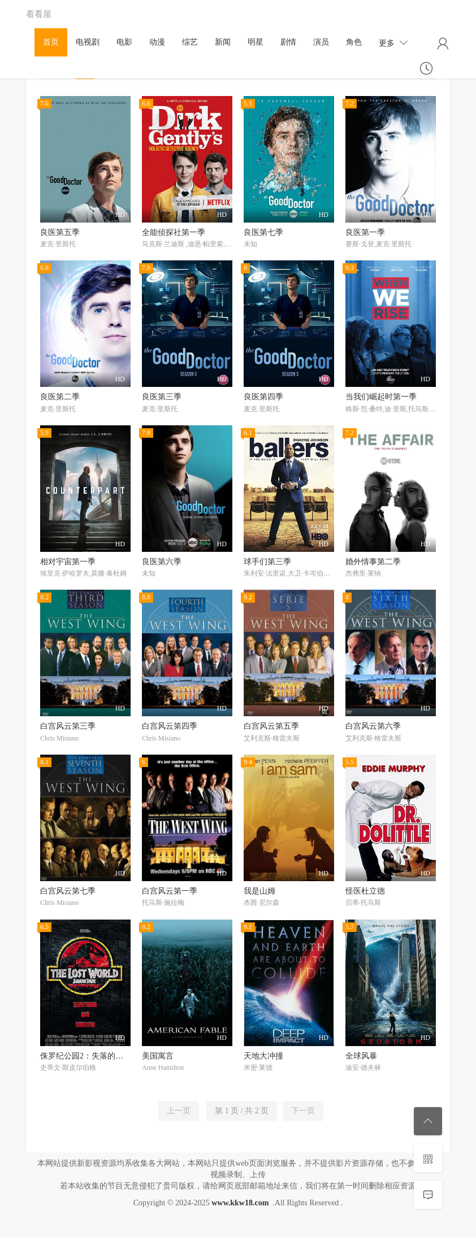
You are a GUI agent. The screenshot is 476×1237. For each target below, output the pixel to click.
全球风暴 (361, 1056)
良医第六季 (161, 561)
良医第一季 (365, 232)
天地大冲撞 (263, 1056)
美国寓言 (158, 1056)
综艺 (190, 42)
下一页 (303, 1111)
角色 (354, 42)
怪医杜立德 (365, 891)
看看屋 (38, 14)
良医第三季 (161, 397)
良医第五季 (60, 232)
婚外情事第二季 (373, 561)
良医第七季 (263, 232)
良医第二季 (60, 397)
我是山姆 (259, 891)
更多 (393, 42)
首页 (51, 42)
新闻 (223, 42)
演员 (321, 42)
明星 (255, 42)
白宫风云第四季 (169, 726)
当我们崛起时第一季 (381, 397)
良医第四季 (263, 397)
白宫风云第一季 (169, 891)
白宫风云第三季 (68, 726)
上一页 (179, 1111)
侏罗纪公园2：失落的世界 (85, 1056)
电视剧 (87, 42)
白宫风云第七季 (68, 891)
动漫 (157, 42)
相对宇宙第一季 (68, 561)
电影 (124, 42)
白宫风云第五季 (271, 726)
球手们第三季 (267, 561)
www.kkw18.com (240, 1203)
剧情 (288, 42)
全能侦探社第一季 (173, 232)
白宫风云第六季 (373, 726)
